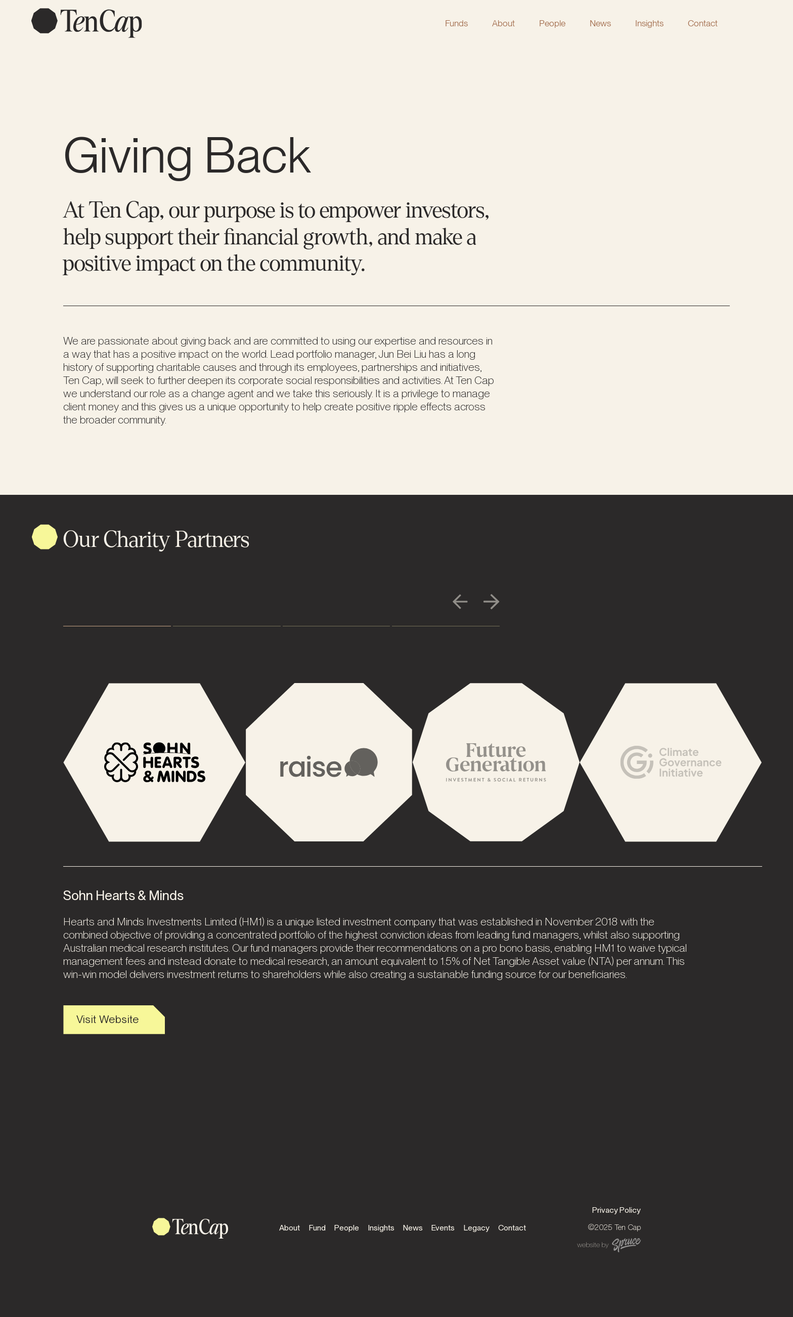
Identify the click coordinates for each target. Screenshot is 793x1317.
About (503, 23)
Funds (456, 23)
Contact (703, 23)
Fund (317, 1228)
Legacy (477, 1228)
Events (443, 1228)
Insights (649, 23)
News (600, 23)
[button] (456, 23)
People (552, 23)
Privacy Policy (616, 1210)
